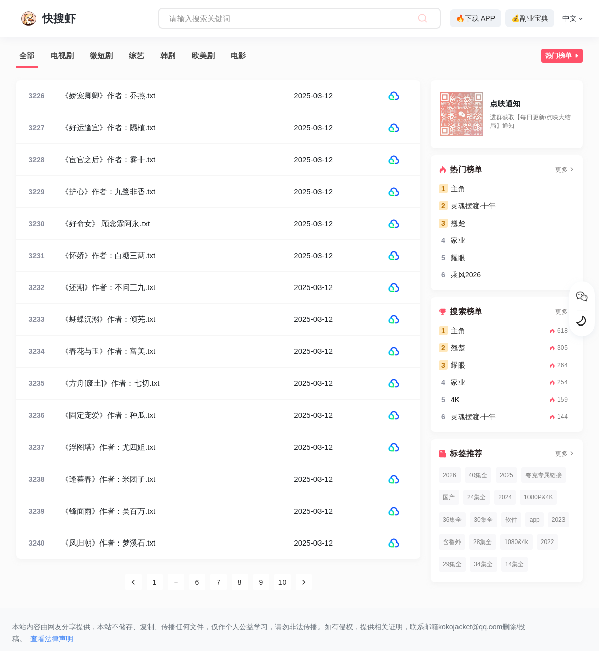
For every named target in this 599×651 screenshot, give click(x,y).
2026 (449, 475)
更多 (565, 169)
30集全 (483, 519)
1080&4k (516, 542)
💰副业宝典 (529, 18)
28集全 (482, 542)
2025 (506, 475)
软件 (511, 519)
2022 (547, 542)
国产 (449, 497)
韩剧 (167, 55)
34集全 (483, 564)
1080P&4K (538, 497)
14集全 (514, 564)
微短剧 (101, 55)
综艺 (136, 55)
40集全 (478, 475)
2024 (505, 497)
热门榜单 (563, 56)
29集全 (452, 564)
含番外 (452, 542)
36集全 (452, 519)
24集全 (476, 497)
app (535, 519)
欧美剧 (203, 55)
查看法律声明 (51, 639)
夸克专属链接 (543, 475)
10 (282, 582)
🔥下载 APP (475, 18)
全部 (26, 55)
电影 (238, 55)
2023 (559, 519)
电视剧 (62, 55)
